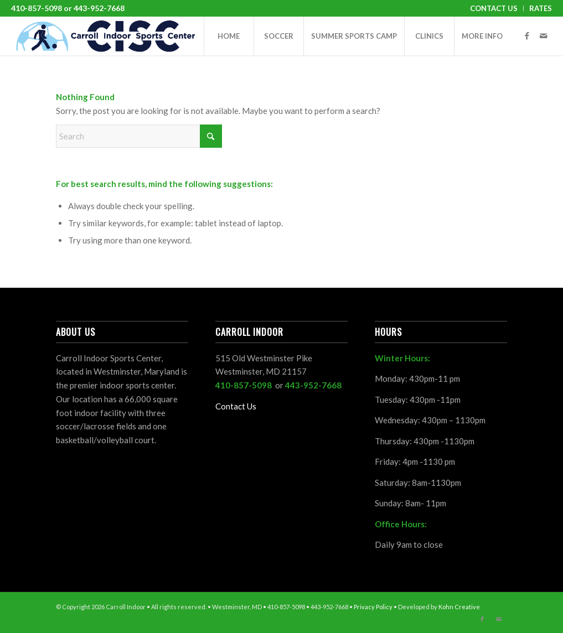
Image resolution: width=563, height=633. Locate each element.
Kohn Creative (459, 606)
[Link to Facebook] (527, 35)
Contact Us (494, 8)
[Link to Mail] (543, 35)
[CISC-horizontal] (105, 36)
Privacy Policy (373, 606)
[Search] (139, 136)
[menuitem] (494, 8)
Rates (540, 8)
